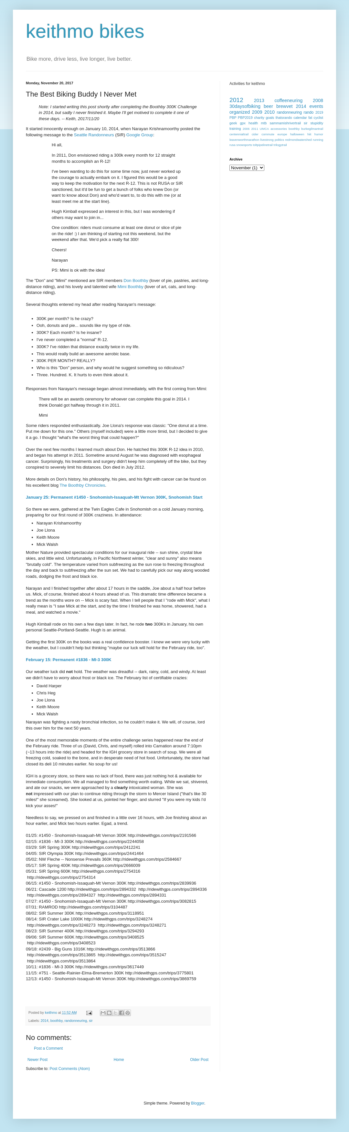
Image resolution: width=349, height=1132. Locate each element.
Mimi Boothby (130, 286)
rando (309, 112)
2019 (319, 112)
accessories (278, 128)
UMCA (264, 128)
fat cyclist (315, 117)
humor (318, 134)
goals (270, 117)
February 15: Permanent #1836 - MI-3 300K (68, 659)
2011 (254, 128)
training (235, 128)
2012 (236, 100)
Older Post (199, 1059)
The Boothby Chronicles (82, 485)
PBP (233, 117)
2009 (257, 112)
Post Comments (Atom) (69, 1068)
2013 (259, 100)
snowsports (244, 145)
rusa (232, 145)
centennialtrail (239, 134)
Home (119, 1059)
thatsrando (284, 117)
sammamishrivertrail (285, 123)
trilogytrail (280, 145)
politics (279, 139)
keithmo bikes (85, 31)
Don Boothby (135, 280)
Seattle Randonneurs (94, 134)
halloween (297, 134)
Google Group (139, 134)
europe (282, 134)
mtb (264, 123)
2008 (318, 100)
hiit (309, 134)
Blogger (197, 1103)
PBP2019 (245, 117)
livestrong (267, 139)
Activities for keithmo (247, 83)
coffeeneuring (288, 100)
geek (233, 123)
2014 (44, 1021)
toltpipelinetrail (263, 145)
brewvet (284, 106)
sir (90, 1021)
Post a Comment (48, 1048)
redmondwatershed (298, 139)
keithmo (51, 1012)
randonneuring (75, 1021)
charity (259, 117)
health (253, 123)
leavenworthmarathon (244, 139)
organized (239, 112)
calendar (300, 117)
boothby (56, 1021)
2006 (246, 128)
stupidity (316, 123)
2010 (269, 112)
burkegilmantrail (312, 128)
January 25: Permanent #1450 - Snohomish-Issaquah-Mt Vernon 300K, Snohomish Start (114, 497)
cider (255, 134)
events (316, 106)
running (318, 139)
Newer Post (37, 1059)
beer (268, 106)
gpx (242, 123)
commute (267, 134)
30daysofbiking (244, 106)
